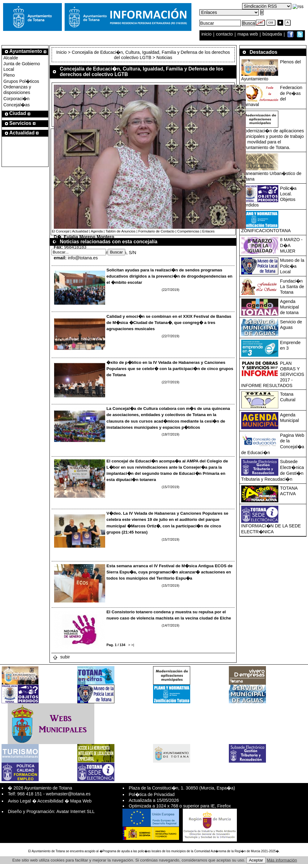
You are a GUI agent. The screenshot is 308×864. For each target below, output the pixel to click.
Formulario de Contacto (156, 231)
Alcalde (10, 57)
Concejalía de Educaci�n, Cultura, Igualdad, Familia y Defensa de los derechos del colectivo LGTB (151, 55)
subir (61, 656)
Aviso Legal (19, 800)
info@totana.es (83, 257)
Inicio (62, 52)
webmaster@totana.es (68, 793)
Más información (282, 860)
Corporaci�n (16, 98)
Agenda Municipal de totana (289, 307)
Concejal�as (16, 104)
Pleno (9, 75)
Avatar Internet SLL (75, 811)
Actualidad (80, 231)
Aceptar (256, 860)
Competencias (188, 231)
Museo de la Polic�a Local (292, 266)
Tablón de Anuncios (120, 231)
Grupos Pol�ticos (21, 81)
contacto (224, 34)
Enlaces (208, 231)
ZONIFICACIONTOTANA (266, 230)
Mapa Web (81, 800)
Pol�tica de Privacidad (151, 794)
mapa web (248, 34)
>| (132, 645)
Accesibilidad (50, 800)
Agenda (97, 231)
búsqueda (273, 34)
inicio (207, 34)
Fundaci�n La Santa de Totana (292, 287)
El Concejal (61, 231)
